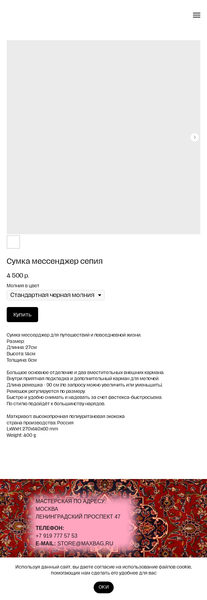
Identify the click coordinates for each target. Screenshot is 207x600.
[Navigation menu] (196, 15)
